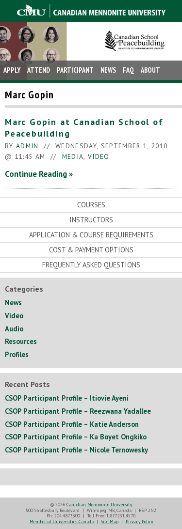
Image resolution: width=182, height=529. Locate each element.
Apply (11, 70)
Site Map (109, 521)
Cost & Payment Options (91, 249)
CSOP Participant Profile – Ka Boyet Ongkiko (76, 436)
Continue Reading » (39, 174)
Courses (91, 204)
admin (27, 145)
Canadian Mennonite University (99, 504)
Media (73, 156)
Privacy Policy (139, 521)
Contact (16, 89)
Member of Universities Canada (62, 521)
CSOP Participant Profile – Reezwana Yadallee (78, 411)
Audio (14, 328)
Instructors (91, 219)
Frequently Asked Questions (91, 264)
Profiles (17, 354)
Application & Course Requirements (91, 234)
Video (99, 156)
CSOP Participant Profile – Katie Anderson (72, 424)
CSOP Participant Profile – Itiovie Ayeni (67, 398)
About (150, 70)
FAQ (128, 70)
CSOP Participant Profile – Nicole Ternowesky (76, 449)
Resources (21, 341)
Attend (38, 70)
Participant (75, 70)
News (108, 70)
